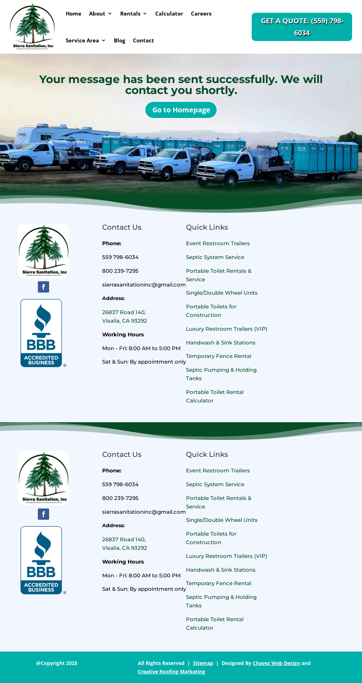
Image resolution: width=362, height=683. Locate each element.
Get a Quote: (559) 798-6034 (302, 26)
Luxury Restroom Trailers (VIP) (226, 328)
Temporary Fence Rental (218, 356)
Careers (201, 13)
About (97, 13)
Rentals (130, 13)
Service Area (82, 40)
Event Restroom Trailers (218, 243)
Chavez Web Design (276, 663)
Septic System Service (215, 257)
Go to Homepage (181, 109)
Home (73, 13)
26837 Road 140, (124, 312)
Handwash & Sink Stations (221, 342)
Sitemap (203, 663)
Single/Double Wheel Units (222, 292)
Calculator (169, 13)
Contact (143, 40)
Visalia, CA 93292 (124, 320)
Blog (119, 40)
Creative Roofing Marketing (171, 671)
